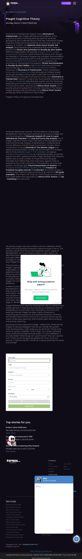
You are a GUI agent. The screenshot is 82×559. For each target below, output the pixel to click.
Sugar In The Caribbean (35, 152)
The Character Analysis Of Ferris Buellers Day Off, (33, 166)
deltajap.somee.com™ (30, 544)
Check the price (41, 298)
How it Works (52, 466)
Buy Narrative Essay (12, 510)
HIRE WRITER (66, 3)
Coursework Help (12, 527)
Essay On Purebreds (16, 81)
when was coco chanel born (18, 72)
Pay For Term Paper (12, 520)
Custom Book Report (13, 515)
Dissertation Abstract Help (15, 517)
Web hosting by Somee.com (41, 551)
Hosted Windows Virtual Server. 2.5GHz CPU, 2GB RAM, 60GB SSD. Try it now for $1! (41, 555)
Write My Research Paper (14, 535)
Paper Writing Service (13, 522)
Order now (29, 406)
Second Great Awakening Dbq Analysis (22, 446)
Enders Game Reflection (16, 427)
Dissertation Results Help (14, 537)
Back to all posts (16, 12)
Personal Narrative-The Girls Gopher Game (24, 61)
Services (51, 469)
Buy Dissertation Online (14, 512)
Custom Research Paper (14, 530)
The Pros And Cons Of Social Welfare (40, 68)
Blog (65, 466)
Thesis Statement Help (13, 504)
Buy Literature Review (13, 507)
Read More (11, 433)
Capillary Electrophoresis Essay (19, 154)
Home (50, 464)
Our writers (67, 464)
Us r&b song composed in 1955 (19, 437)
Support (51, 471)
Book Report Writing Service (15, 525)
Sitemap (66, 469)
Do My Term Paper (12, 532)
